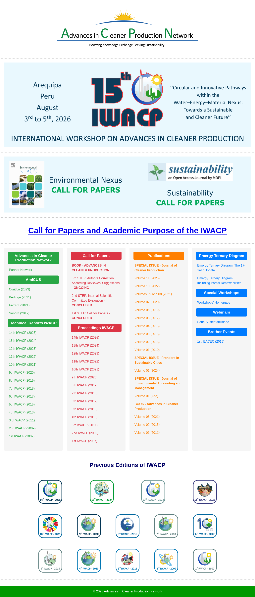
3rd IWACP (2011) (22, 420)
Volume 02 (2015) (147, 424)
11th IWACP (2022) (22, 356)
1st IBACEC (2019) (210, 341)
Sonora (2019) (19, 313)
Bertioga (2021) (20, 297)
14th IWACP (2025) (22, 332)
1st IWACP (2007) (21, 436)
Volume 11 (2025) (147, 278)
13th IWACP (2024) (22, 340)
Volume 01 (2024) (147, 370)
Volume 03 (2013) (147, 334)
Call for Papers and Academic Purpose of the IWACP (127, 230)
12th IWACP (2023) (22, 348)
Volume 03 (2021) (147, 416)
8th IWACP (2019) (22, 380)
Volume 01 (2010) (147, 350)
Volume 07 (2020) (147, 302)
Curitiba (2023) (19, 289)
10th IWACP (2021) (22, 364)
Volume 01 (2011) (147, 432)
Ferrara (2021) (19, 305)
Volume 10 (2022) (147, 286)
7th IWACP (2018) (22, 388)
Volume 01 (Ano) (146, 396)
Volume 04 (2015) (147, 326)
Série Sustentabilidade (213, 322)
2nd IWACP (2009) (22, 428)
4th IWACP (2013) (22, 412)
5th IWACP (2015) (22, 404)
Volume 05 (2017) (147, 318)
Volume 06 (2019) (147, 310)
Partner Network (20, 270)
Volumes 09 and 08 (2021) (153, 294)
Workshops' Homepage (213, 302)
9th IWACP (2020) (22, 372)
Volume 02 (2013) (147, 342)
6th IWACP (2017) (22, 396)
